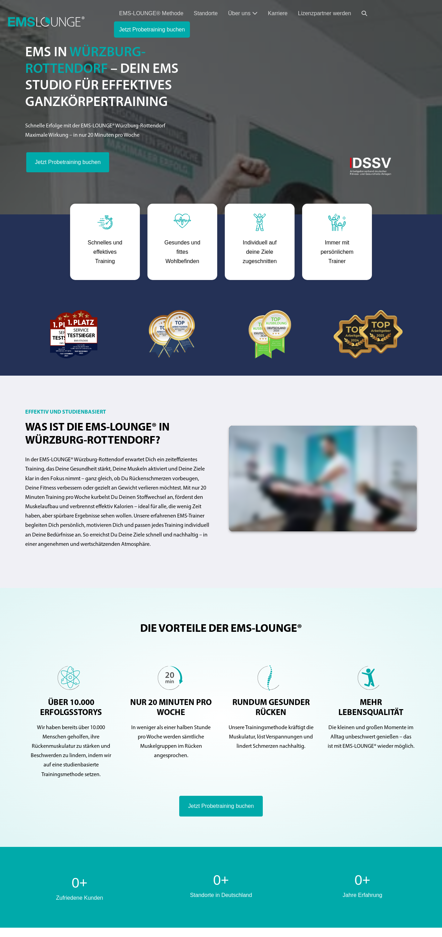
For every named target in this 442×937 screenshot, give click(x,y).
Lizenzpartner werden (324, 13)
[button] (364, 13)
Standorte (206, 13)
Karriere (278, 13)
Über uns (242, 13)
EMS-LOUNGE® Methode (151, 13)
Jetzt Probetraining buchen (152, 29)
